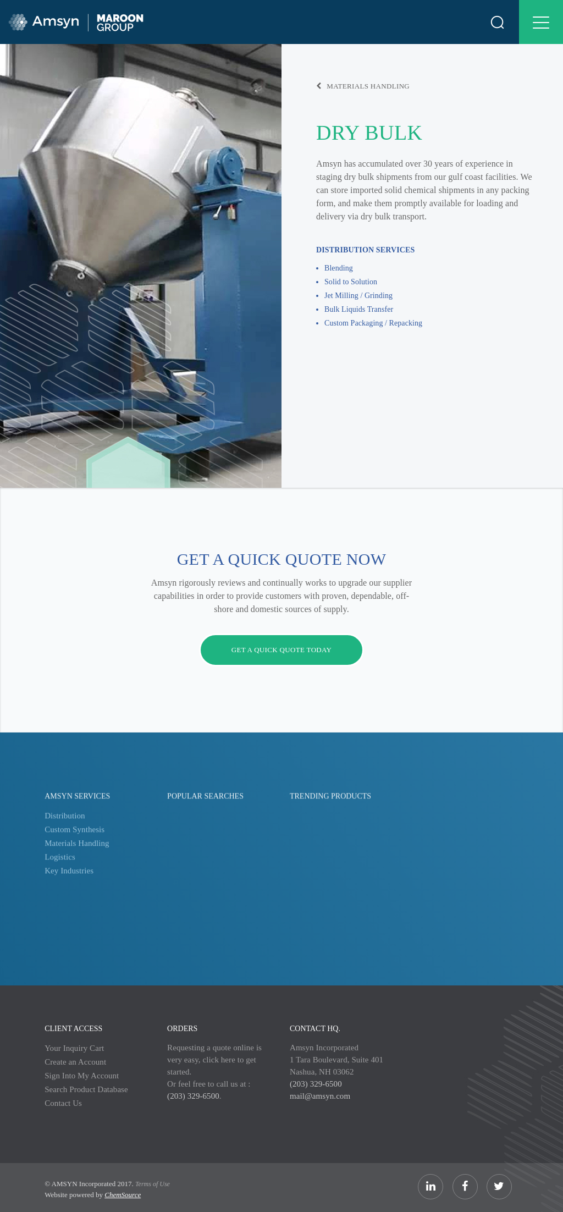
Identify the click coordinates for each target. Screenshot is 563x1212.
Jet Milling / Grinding (358, 295)
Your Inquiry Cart (74, 1048)
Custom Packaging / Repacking (373, 323)
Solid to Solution (350, 282)
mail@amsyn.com (320, 1096)
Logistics (60, 863)
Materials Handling (363, 86)
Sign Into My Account (82, 1075)
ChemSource (122, 1195)
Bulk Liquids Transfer (358, 309)
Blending (338, 268)
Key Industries (69, 877)
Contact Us (63, 1103)
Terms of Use (152, 1184)
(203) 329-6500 (193, 1096)
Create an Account (75, 1061)
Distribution (65, 822)
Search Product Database (86, 1089)
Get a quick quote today (281, 650)
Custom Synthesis (74, 835)
